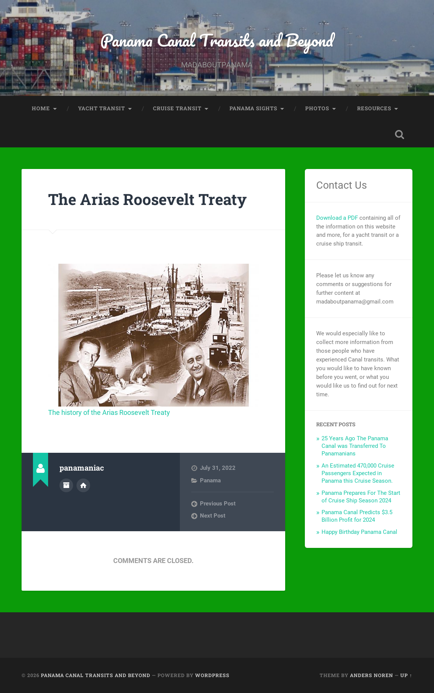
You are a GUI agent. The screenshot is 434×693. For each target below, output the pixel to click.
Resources (374, 108)
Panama (210, 480)
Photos (317, 108)
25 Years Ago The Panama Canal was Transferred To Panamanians (355, 446)
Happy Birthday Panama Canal (359, 532)
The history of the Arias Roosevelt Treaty (109, 412)
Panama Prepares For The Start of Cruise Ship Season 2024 (361, 497)
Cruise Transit (177, 108)
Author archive (66, 485)
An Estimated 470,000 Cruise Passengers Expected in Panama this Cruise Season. (358, 473)
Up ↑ (406, 675)
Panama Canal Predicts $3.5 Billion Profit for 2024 (357, 516)
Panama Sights (253, 108)
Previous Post (218, 503)
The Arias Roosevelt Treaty (147, 199)
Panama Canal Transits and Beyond (216, 40)
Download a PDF (337, 217)
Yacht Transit (101, 108)
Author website (83, 485)
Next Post (212, 515)
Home (41, 108)
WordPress (212, 675)
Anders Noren (371, 675)
